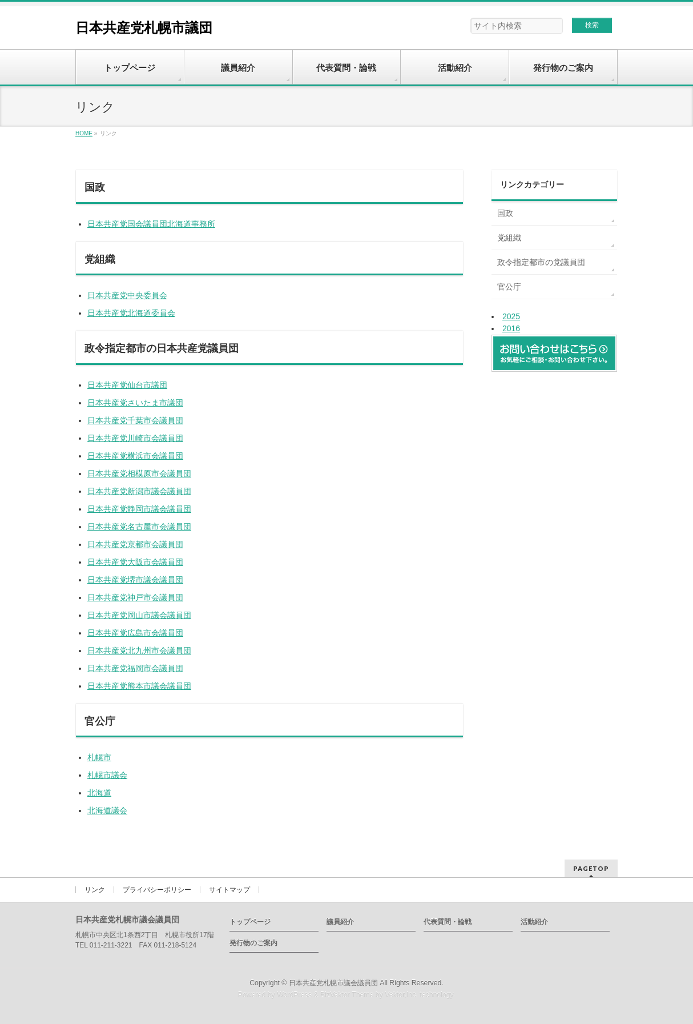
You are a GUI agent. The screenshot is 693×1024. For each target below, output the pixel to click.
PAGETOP (591, 868)
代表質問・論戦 (448, 922)
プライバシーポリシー (157, 889)
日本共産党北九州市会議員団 (139, 650)
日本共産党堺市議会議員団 (135, 579)
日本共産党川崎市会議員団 (135, 438)
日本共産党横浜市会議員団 (135, 455)
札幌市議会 (107, 775)
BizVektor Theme (347, 995)
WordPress (294, 995)
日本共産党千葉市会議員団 (135, 420)
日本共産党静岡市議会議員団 (139, 508)
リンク (94, 889)
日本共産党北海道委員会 (131, 313)
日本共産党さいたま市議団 (135, 402)
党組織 (509, 237)
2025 (511, 316)
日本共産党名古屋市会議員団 (139, 526)
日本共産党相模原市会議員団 (139, 473)
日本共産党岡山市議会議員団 (139, 615)
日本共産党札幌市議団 (143, 27)
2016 (511, 328)
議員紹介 (340, 922)
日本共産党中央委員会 (127, 295)
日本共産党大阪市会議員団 (135, 562)
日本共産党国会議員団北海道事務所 (151, 223)
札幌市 (99, 757)
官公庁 (509, 286)
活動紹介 (534, 922)
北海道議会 (107, 810)
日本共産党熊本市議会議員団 (139, 685)
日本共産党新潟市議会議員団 (139, 491)
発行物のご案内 (253, 943)
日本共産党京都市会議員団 (135, 544)
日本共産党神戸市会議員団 (135, 597)
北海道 (99, 792)
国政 (505, 213)
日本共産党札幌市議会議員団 (333, 983)
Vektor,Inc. (401, 995)
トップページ (250, 922)
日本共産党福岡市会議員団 (135, 668)
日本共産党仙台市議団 (127, 384)
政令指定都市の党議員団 (541, 262)
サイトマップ (229, 889)
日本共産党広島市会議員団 (135, 632)
